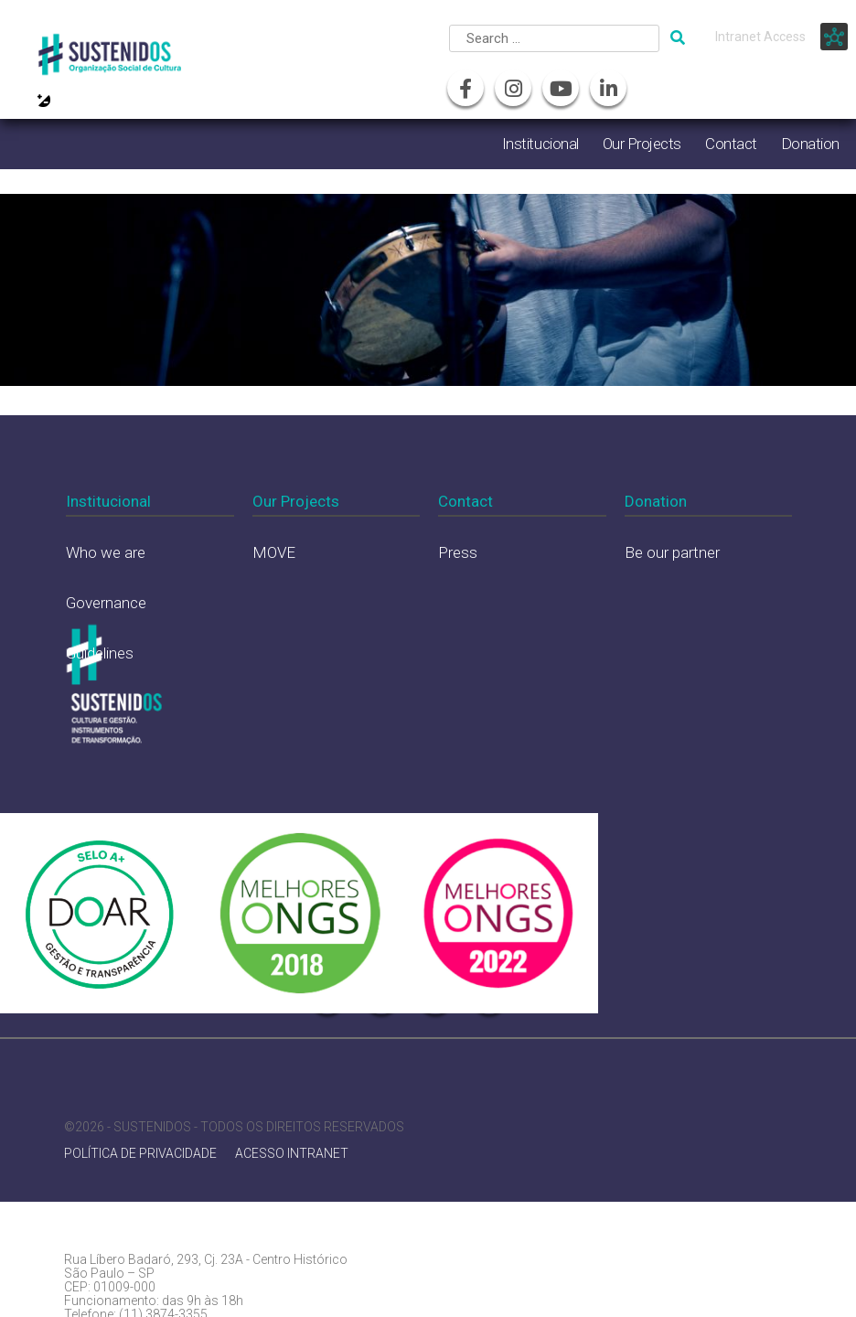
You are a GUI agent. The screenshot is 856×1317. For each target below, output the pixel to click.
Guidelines (100, 653)
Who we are (105, 552)
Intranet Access (760, 36)
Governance (106, 603)
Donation (810, 143)
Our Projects (642, 143)
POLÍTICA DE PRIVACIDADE (140, 1154)
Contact (731, 143)
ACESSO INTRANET (291, 1154)
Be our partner (672, 552)
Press (457, 552)
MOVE (273, 552)
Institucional (540, 143)
